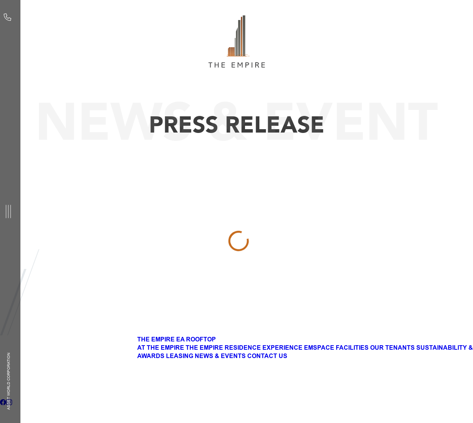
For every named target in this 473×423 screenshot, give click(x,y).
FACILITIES (352, 348)
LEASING (179, 356)
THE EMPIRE (156, 339)
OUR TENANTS (392, 348)
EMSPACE (319, 348)
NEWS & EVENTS (220, 356)
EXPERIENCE (282, 348)
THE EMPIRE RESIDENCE (223, 348)
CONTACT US (267, 356)
